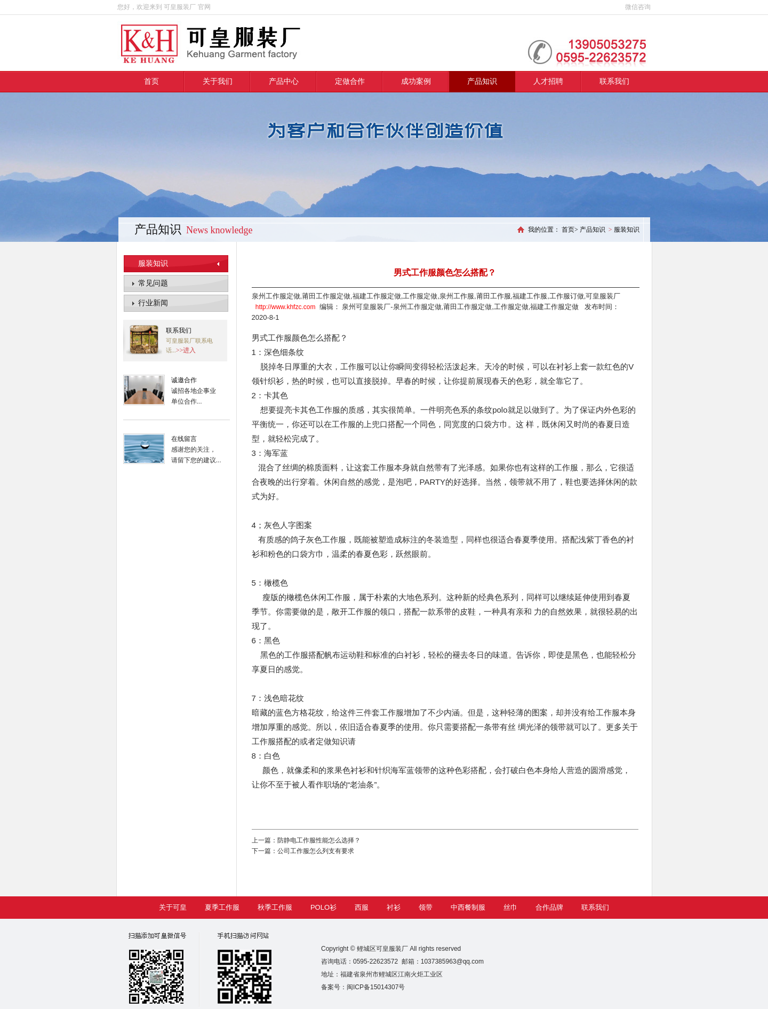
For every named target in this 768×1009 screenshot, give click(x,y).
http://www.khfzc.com (285, 307)
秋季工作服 (275, 907)
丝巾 (510, 907)
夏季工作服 (222, 907)
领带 (426, 907)
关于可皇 (173, 907)
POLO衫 (323, 907)
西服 (362, 907)
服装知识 (153, 263)
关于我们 (218, 81)
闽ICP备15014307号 (376, 987)
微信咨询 (638, 7)
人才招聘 (548, 81)
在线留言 (184, 439)
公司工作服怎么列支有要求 (315, 851)
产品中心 (284, 81)
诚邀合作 (184, 380)
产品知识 (482, 81)
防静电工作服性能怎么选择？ (319, 840)
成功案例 (416, 81)
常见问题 (153, 283)
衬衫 (394, 907)
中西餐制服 (468, 907)
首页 (151, 81)
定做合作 (350, 81)
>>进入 (186, 350)
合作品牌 (549, 907)
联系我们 (614, 81)
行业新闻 (153, 303)
